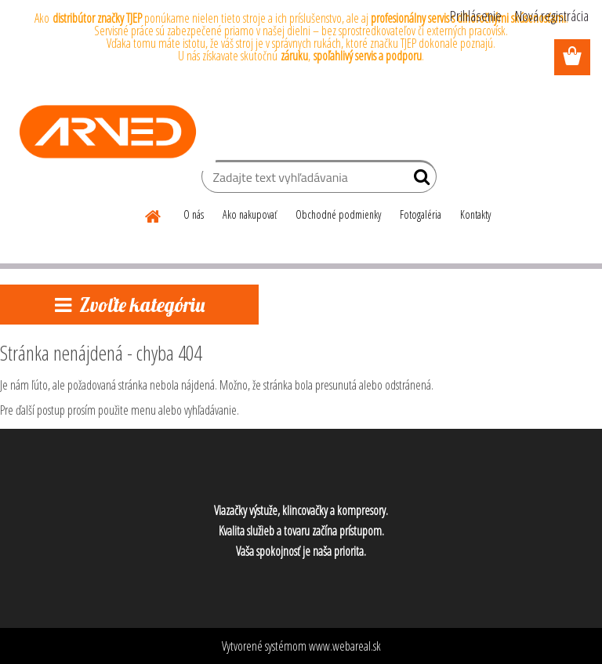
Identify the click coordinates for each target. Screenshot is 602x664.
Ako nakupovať (250, 214)
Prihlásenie (476, 15)
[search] (418, 180)
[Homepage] (153, 214)
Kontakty (475, 214)
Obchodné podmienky (338, 214)
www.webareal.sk (345, 646)
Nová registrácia (552, 15)
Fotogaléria (420, 214)
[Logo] (108, 132)
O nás (193, 214)
